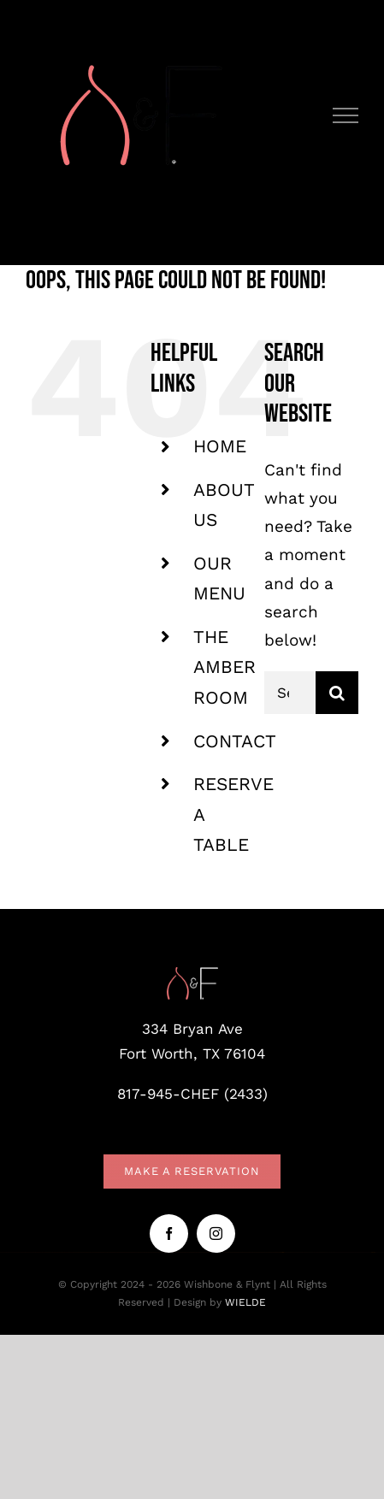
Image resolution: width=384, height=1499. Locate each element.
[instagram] (216, 1233)
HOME (219, 446)
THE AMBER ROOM (224, 667)
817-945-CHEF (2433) (192, 1093)
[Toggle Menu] (346, 115)
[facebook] (169, 1233)
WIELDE (245, 1302)
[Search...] (290, 692)
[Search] (337, 692)
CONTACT (234, 741)
